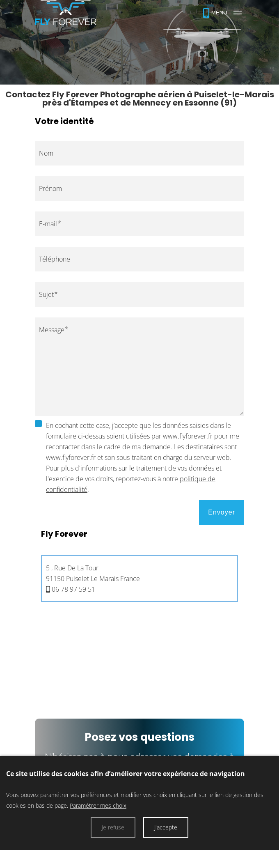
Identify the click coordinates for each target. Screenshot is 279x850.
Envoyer (221, 512)
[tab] (139, 566)
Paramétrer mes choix (98, 805)
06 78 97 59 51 (73, 589)
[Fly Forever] (222, 12)
